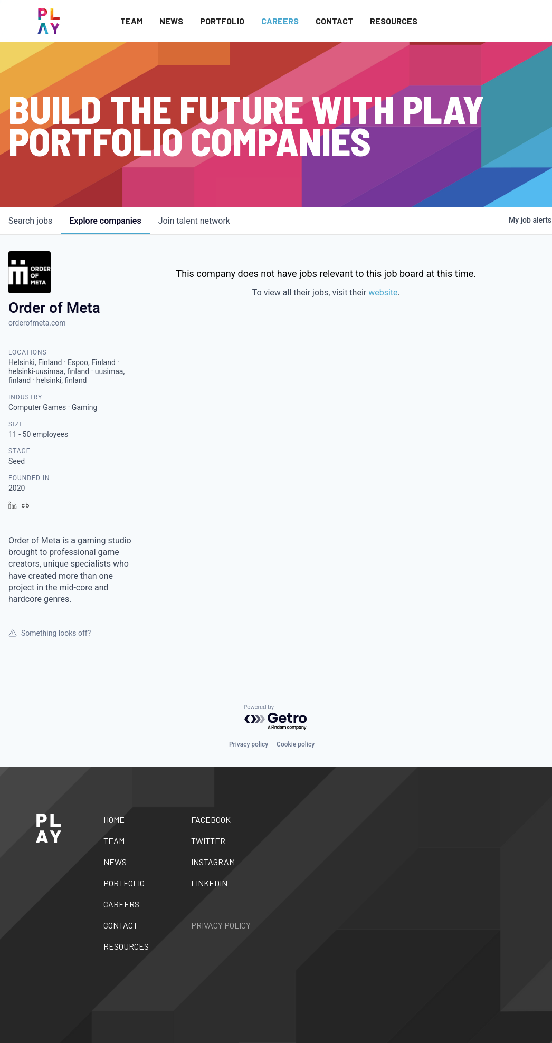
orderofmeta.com (37, 323)
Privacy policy (248, 744)
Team (131, 21)
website (382, 293)
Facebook (211, 820)
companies (105, 221)
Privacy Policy (221, 925)
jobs (30, 221)
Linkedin (209, 883)
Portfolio (222, 21)
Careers (280, 21)
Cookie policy (296, 744)
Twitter (208, 841)
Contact (334, 21)
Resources (393, 21)
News (171, 21)
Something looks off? (49, 633)
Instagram (213, 862)
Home (114, 820)
